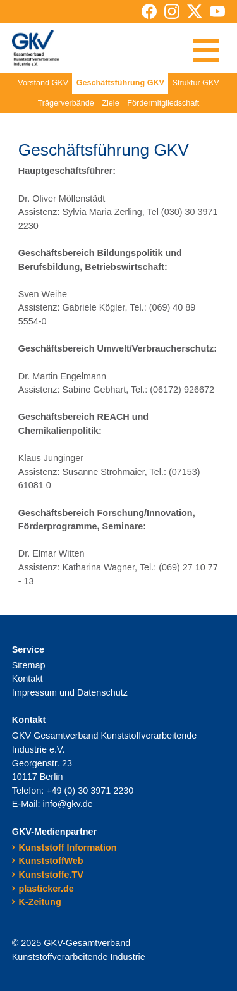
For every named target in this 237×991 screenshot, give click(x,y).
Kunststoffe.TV (51, 875)
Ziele (110, 103)
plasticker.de (46, 888)
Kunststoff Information (68, 847)
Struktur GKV (196, 82)
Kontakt (27, 679)
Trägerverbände (66, 103)
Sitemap (29, 665)
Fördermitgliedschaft (163, 103)
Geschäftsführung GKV (120, 82)
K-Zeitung (40, 902)
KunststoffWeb (51, 861)
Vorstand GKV (43, 82)
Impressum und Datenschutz (70, 692)
